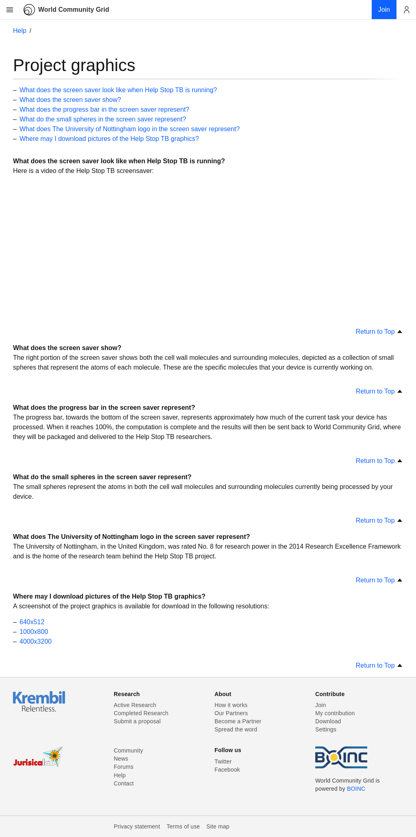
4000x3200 (36, 641)
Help (19, 30)
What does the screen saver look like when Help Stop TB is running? (118, 90)
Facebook (227, 769)
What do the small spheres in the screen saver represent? (103, 119)
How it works (230, 705)
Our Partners (231, 713)
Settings (325, 729)
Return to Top (379, 331)
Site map (218, 826)
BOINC (356, 788)
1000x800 (34, 631)
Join (320, 705)
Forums (123, 766)
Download (328, 721)
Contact (124, 783)
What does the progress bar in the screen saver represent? (104, 109)
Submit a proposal (137, 721)
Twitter (223, 761)
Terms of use (183, 826)
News (121, 758)
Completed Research (141, 713)
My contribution (335, 713)
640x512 (32, 622)
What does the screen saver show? (70, 99)
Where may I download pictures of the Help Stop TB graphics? (109, 138)
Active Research (135, 705)
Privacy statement (137, 826)
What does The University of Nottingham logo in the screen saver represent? (130, 128)
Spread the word (235, 729)
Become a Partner (237, 721)
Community (128, 750)
